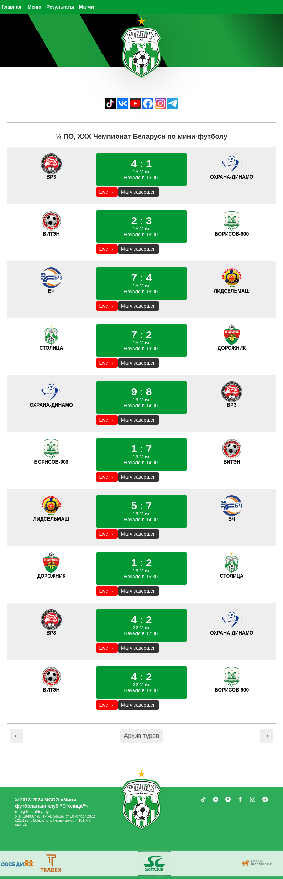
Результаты (60, 7)
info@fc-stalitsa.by (32, 811)
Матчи (86, 7)
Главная (11, 7)
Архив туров (141, 735)
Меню (34, 7)
